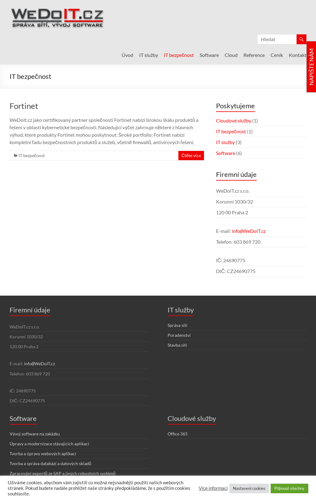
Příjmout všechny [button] (289, 488)
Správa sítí (177, 325)
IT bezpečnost (179, 55)
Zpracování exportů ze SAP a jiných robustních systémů (63, 473)
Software (209, 55)
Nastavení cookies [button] (249, 488)
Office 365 (178, 433)
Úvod (127, 55)
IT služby (148, 55)
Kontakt (297, 55)
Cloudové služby (233, 120)
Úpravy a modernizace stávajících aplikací (49, 443)
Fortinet (24, 106)
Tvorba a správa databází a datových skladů (50, 463)
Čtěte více (191, 155)
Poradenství (179, 335)
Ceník (277, 55)
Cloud (231, 55)
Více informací (213, 488)
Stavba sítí (177, 345)
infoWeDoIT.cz (249, 231)
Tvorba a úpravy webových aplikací (43, 453)
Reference (254, 55)
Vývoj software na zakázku (35, 433)
